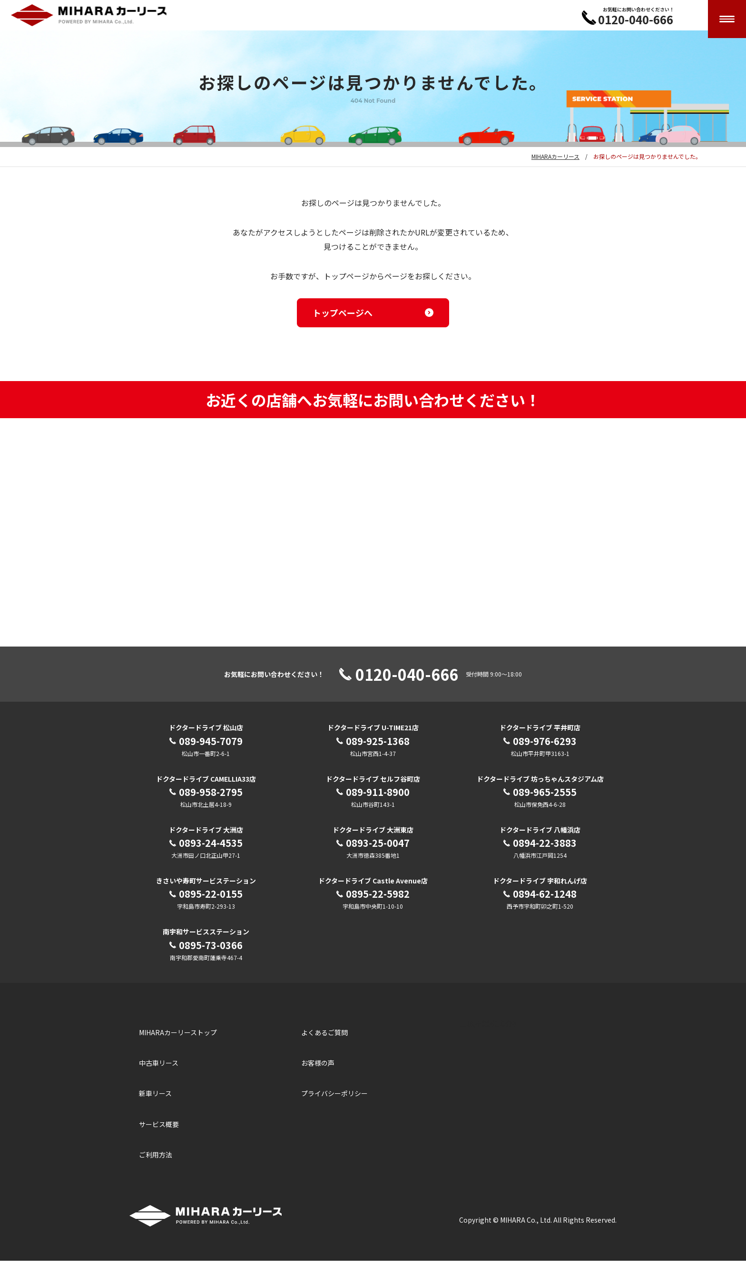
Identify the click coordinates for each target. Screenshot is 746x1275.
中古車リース (158, 1077)
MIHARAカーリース (555, 171)
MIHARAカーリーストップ (178, 1046)
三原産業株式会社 (489, 1037)
